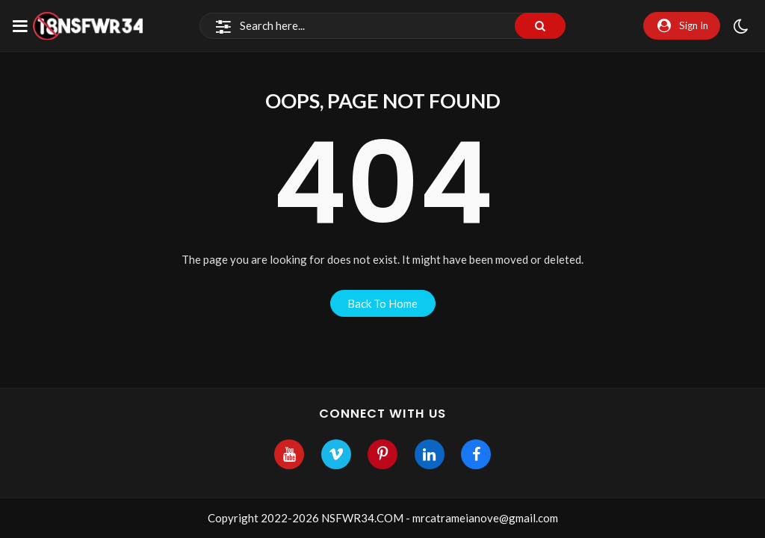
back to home (382, 303)
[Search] (382, 26)
